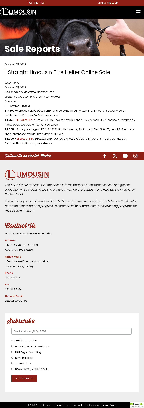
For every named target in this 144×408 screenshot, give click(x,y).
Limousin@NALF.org (16, 301)
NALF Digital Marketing (27, 352)
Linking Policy (109, 404)
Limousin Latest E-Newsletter (31, 346)
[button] (138, 12)
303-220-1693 (13, 277)
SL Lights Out (24, 120)
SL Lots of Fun (25, 138)
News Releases (23, 358)
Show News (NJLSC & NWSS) (31, 369)
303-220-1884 (13, 289)
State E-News (22, 363)
